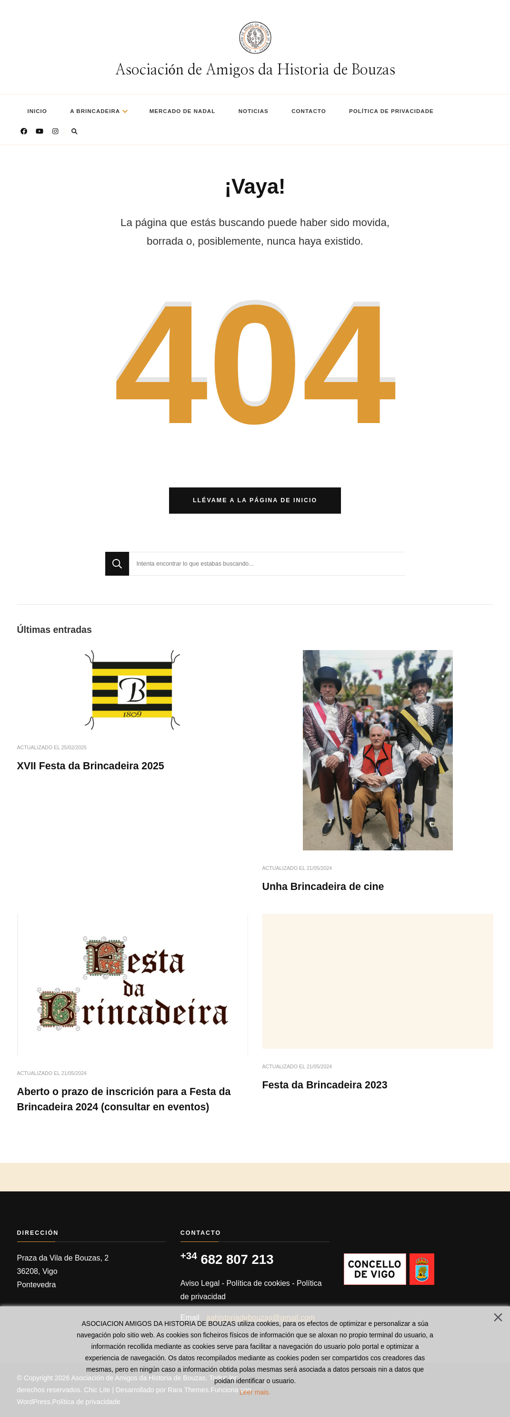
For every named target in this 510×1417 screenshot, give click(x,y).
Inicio (37, 111)
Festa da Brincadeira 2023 (325, 1085)
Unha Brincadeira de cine (323, 886)
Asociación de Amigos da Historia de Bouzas (255, 70)
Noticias (254, 111)
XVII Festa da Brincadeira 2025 (90, 766)
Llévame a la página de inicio (255, 500)
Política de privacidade (391, 111)
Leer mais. (255, 1392)
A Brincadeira (95, 111)
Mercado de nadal (183, 111)
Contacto (308, 111)
